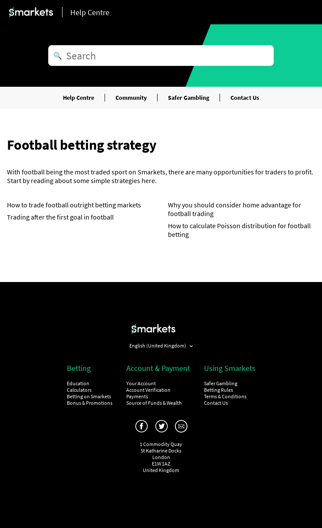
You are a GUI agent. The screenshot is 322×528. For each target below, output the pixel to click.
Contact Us (244, 98)
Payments (137, 396)
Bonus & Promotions (89, 403)
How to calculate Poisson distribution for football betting (239, 230)
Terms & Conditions (225, 396)
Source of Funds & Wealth (154, 403)
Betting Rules (218, 390)
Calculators (79, 390)
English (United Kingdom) (158, 345)
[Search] (161, 55)
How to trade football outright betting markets (74, 204)
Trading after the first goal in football (60, 217)
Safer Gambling (188, 98)
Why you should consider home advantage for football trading (234, 209)
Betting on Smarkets (89, 396)
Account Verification (148, 390)
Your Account (141, 383)
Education (78, 383)
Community (131, 98)
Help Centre (78, 98)
